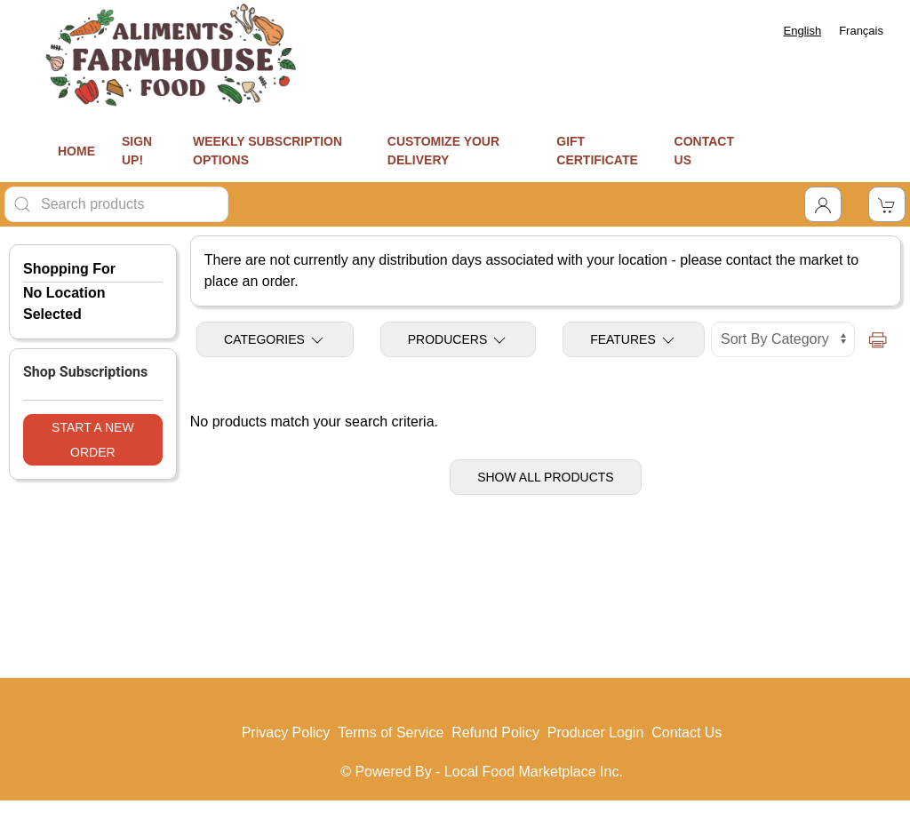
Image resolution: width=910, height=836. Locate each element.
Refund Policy (495, 732)
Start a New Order (93, 439)
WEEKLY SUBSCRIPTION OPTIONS (267, 150)
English (803, 30)
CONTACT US (704, 150)
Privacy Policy (286, 732)
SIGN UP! (137, 150)
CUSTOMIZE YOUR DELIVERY (443, 150)
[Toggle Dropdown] (823, 204)
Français (861, 30)
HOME (76, 151)
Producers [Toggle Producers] (458, 340)
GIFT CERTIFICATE (597, 150)
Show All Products (545, 477)
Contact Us (686, 732)
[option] (861, 30)
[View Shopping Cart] (887, 204)
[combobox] (803, 30)
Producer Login (595, 732)
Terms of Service (390, 732)
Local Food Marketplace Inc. (533, 771)
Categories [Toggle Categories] (275, 340)
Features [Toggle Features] (633, 340)
